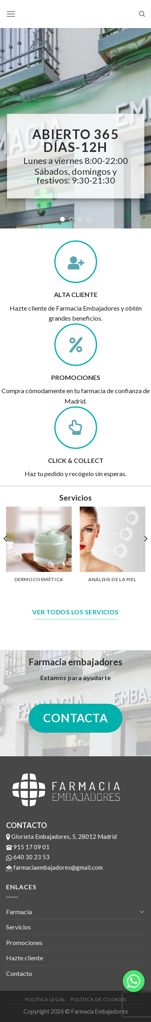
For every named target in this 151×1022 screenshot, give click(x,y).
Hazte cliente (24, 957)
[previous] (6, 554)
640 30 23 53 (28, 856)
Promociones (24, 942)
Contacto (19, 973)
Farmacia (19, 911)
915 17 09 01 (28, 846)
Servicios (18, 927)
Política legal (45, 999)
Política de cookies (98, 999)
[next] (145, 554)
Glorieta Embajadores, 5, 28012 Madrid (61, 836)
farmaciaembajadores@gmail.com (54, 867)
